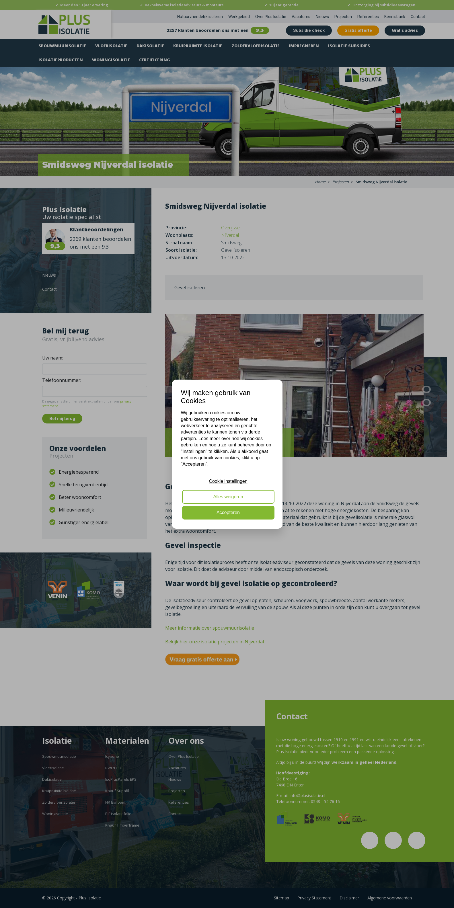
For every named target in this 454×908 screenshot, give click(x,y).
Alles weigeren (228, 496)
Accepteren (228, 512)
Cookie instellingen (228, 481)
